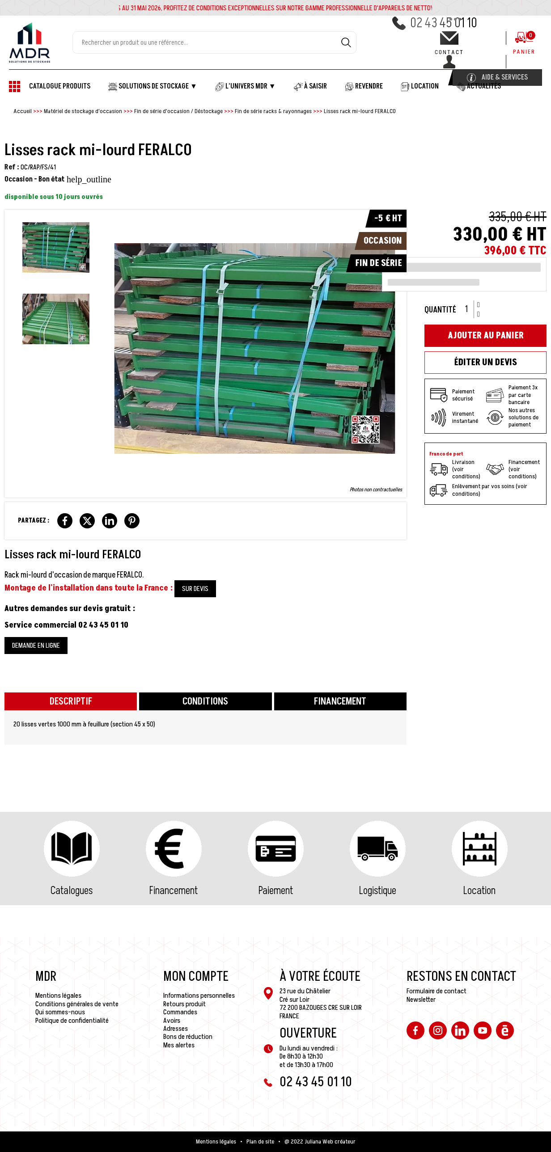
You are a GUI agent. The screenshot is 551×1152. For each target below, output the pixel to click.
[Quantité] (469, 309)
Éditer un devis (485, 362)
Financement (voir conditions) (513, 469)
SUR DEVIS (195, 589)
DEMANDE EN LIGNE (36, 645)
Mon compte (196, 976)
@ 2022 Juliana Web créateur (320, 1141)
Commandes (180, 1012)
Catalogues (72, 890)
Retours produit (184, 1004)
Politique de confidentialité (72, 1020)
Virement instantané (454, 417)
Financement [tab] (340, 702)
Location (479, 890)
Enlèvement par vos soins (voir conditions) (478, 490)
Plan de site (260, 1141)
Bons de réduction (187, 1037)
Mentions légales (58, 995)
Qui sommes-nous (60, 1012)
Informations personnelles (199, 995)
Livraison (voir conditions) (455, 469)
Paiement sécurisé (452, 395)
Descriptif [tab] (71, 702)
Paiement (276, 890)
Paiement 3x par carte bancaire (512, 394)
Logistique (377, 890)
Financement (173, 890)
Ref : (11, 167)
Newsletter (421, 1000)
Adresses (175, 1029)
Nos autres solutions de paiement (512, 417)
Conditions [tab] (205, 702)
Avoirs (171, 1020)
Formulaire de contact (436, 991)
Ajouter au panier (486, 335)
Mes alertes (179, 1045)
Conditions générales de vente (77, 1004)
